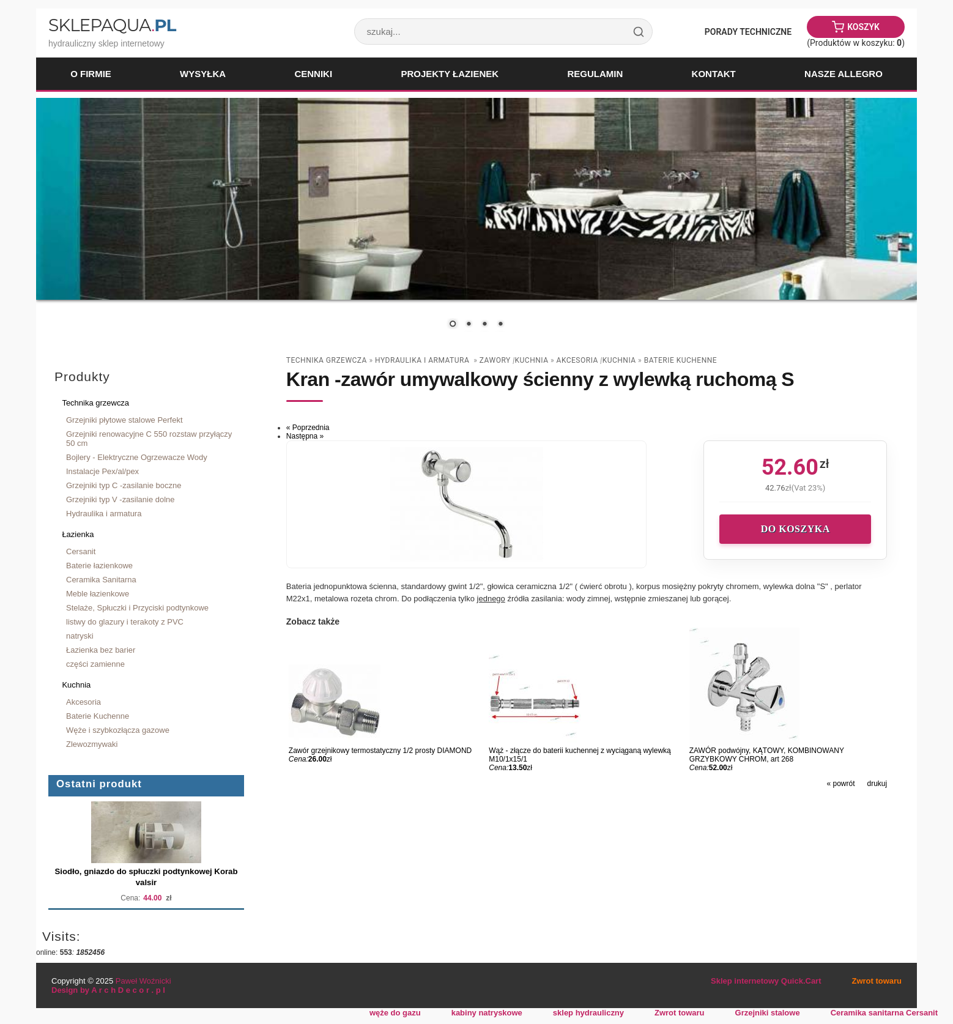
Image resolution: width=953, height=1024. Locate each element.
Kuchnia (76, 684)
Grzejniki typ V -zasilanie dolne (120, 499)
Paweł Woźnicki (143, 980)
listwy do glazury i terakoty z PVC (125, 621)
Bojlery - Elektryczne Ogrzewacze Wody (136, 457)
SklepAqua (112, 25)
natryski (80, 635)
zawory (496, 360)
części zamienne (95, 664)
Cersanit (80, 551)
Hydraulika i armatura (103, 513)
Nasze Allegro (843, 74)
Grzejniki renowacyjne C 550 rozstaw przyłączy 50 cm (149, 438)
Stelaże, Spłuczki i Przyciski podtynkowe (137, 607)
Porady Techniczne (748, 32)
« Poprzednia (308, 427)
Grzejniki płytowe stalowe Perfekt (124, 420)
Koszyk (863, 27)
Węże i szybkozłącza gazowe (117, 730)
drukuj (877, 783)
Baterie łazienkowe (99, 565)
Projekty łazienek (450, 74)
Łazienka (78, 534)
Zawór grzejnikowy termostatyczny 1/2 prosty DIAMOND (380, 750)
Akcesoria (83, 702)
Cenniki (313, 74)
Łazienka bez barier (100, 650)
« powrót (840, 783)
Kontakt (714, 74)
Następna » (305, 436)
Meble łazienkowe (97, 593)
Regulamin (595, 74)
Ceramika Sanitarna (101, 579)
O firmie (90, 74)
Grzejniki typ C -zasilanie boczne (123, 485)
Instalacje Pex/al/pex (102, 471)
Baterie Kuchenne (97, 716)
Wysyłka (203, 74)
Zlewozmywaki (91, 744)
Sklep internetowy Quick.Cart (766, 980)
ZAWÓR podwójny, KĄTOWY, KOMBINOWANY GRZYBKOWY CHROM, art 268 (766, 754)
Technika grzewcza (95, 402)
